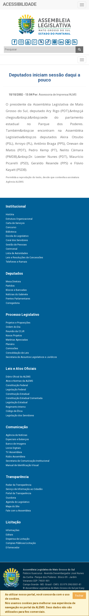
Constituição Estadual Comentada (24, 398)
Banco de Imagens (16, 443)
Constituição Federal (17, 385)
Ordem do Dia (13, 327)
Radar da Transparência (18, 485)
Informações (12, 530)
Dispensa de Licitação (17, 539)
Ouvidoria (11, 497)
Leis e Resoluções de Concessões (24, 257)
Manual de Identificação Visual (22, 465)
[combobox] (40, 49)
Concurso (11, 227)
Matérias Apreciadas (17, 339)
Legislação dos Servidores (20, 415)
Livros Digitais (13, 448)
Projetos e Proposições (18, 322)
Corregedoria (13, 303)
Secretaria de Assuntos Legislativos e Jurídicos (31, 357)
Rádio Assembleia (15, 456)
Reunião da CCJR (15, 331)
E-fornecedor (12, 547)
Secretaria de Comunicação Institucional (27, 461)
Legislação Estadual (16, 402)
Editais (9, 534)
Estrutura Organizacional (19, 219)
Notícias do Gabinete (17, 294)
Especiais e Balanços (17, 439)
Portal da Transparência (18, 493)
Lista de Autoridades (17, 253)
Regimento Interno (16, 407)
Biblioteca (11, 231)
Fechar (79, 595)
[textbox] (40, 49)
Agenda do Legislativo (17, 502)
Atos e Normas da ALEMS (19, 381)
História (10, 214)
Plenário (10, 344)
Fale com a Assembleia (18, 510)
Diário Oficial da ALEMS (18, 376)
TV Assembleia (14, 452)
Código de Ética (14, 411)
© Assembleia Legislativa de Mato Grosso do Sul (49, 588)
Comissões (12, 348)
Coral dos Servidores (17, 240)
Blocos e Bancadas (16, 290)
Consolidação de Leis (17, 353)
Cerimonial (11, 249)
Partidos (10, 285)
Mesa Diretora (13, 281)
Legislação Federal (16, 389)
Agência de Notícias (16, 435)
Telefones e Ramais (16, 261)
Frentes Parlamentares (18, 298)
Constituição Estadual (17, 394)
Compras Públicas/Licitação (21, 543)
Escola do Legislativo (17, 236)
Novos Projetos (14, 335)
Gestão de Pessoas (16, 244)
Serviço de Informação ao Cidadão (24, 489)
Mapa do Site (12, 506)
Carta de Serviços (15, 223)
